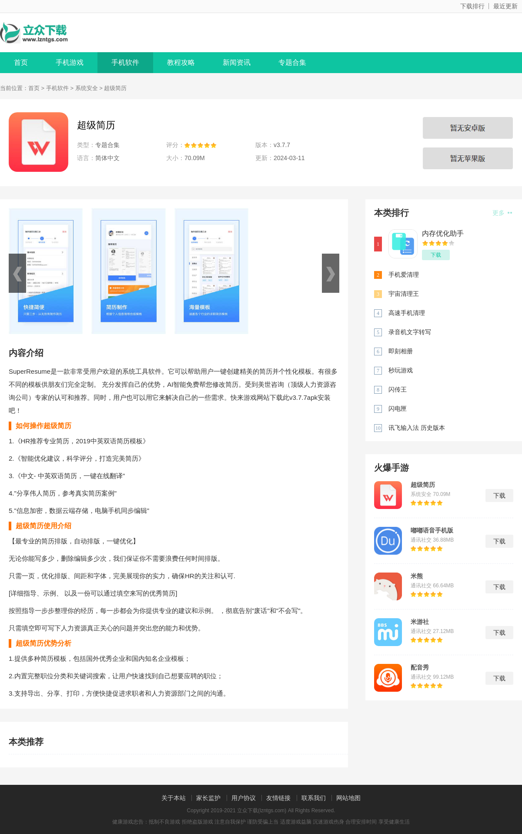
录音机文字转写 (409, 331)
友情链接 (278, 798)
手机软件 (125, 62)
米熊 (417, 576)
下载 (436, 255)
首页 (21, 62)
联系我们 (313, 798)
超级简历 (423, 484)
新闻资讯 (237, 62)
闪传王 (397, 389)
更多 (502, 212)
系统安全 (86, 88)
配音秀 (420, 667)
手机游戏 (70, 62)
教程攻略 (181, 62)
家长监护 (208, 798)
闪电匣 (397, 408)
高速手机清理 (406, 312)
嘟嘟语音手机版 (432, 530)
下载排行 (472, 6)
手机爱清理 (403, 274)
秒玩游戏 (400, 370)
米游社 (420, 621)
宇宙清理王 (403, 293)
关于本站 (173, 798)
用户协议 (243, 798)
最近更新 (505, 6)
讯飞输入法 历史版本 (416, 427)
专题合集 (292, 62)
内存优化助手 (443, 233)
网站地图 (348, 798)
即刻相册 (400, 351)
